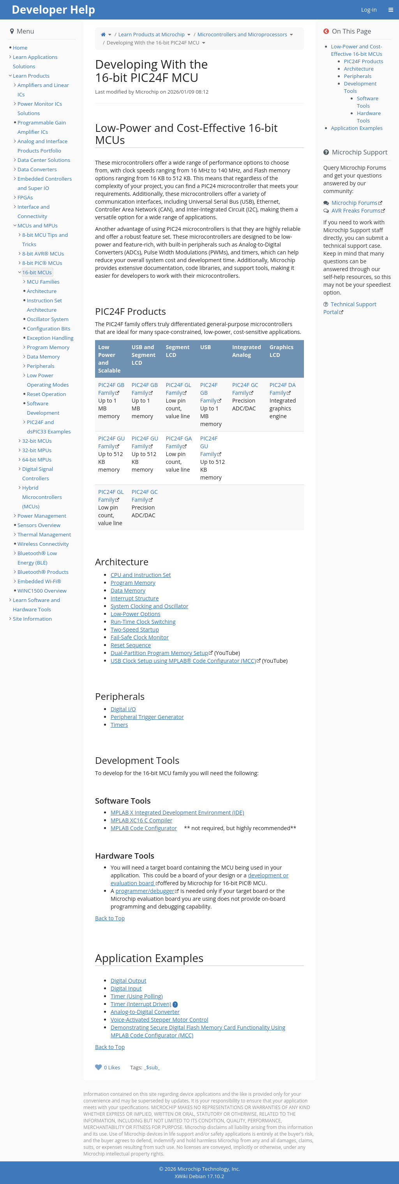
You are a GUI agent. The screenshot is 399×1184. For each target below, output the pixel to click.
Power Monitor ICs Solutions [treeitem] (40, 108)
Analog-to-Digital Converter (145, 1011)
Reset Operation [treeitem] (46, 394)
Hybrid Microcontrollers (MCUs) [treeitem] (42, 497)
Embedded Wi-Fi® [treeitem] (39, 581)
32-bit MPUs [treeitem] (36, 450)
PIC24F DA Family (283, 388)
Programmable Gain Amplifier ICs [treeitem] (42, 127)
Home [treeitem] (20, 47)
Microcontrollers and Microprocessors (242, 34)
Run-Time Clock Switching (143, 621)
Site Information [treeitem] (32, 618)
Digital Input (126, 988)
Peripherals (358, 76)
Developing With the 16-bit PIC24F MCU (153, 42)
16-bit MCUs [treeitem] (37, 272)
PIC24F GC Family (245, 388)
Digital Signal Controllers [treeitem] (37, 473)
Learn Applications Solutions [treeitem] (35, 61)
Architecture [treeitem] (41, 291)
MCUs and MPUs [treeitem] (38, 225)
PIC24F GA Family (179, 442)
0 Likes (112, 1067)
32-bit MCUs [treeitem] (37, 440)
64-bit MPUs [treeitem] (36, 459)
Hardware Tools (369, 117)
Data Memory (128, 590)
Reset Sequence (131, 645)
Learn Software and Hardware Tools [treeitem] (36, 604)
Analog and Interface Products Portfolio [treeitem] (42, 146)
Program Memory (133, 582)
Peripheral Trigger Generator (147, 717)
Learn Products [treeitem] (31, 75)
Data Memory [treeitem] (43, 356)
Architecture (359, 68)
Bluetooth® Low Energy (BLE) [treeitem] (37, 558)
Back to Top (110, 918)
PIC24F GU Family (111, 442)
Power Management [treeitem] (42, 515)
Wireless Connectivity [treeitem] (43, 543)
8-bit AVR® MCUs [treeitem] (43, 253)
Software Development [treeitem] (43, 408)
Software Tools (367, 102)
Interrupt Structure (135, 598)
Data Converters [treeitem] (37, 169)
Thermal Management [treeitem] (44, 534)
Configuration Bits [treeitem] (48, 328)
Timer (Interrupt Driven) (141, 1004)
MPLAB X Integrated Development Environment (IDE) (177, 812)
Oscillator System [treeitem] (48, 319)
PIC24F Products (363, 61)
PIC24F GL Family (178, 388)
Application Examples (357, 127)
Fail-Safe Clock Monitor (140, 637)
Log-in (369, 9)
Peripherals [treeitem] (41, 365)
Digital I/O (123, 709)
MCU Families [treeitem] (43, 281)
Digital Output (128, 980)
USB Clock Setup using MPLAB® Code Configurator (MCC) (183, 660)
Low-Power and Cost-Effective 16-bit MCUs (356, 50)
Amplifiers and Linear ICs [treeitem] (43, 90)
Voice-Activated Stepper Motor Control (159, 1019)
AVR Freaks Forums (356, 210)
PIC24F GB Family (111, 388)
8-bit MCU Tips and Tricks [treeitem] (45, 239)
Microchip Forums (355, 202)
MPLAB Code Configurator (144, 828)
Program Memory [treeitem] (48, 347)
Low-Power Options (136, 614)
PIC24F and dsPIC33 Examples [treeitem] (49, 427)
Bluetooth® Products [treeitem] (43, 571)
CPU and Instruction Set (141, 575)
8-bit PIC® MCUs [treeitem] (42, 262)
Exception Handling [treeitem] (50, 337)
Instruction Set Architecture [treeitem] (44, 305)
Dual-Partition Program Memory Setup (159, 653)
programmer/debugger (145, 891)
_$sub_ (152, 1067)
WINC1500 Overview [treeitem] (42, 590)
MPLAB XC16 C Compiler (141, 820)
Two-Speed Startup (135, 629)
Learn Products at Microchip (151, 34)
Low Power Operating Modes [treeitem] (48, 380)
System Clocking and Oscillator (149, 606)
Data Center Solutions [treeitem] (44, 159)
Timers (119, 724)
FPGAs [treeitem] (25, 197)
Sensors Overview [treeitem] (39, 525)
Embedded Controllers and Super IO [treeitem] (45, 183)
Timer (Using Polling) (137, 996)
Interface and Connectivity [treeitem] (33, 211)
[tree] (42, 47)
